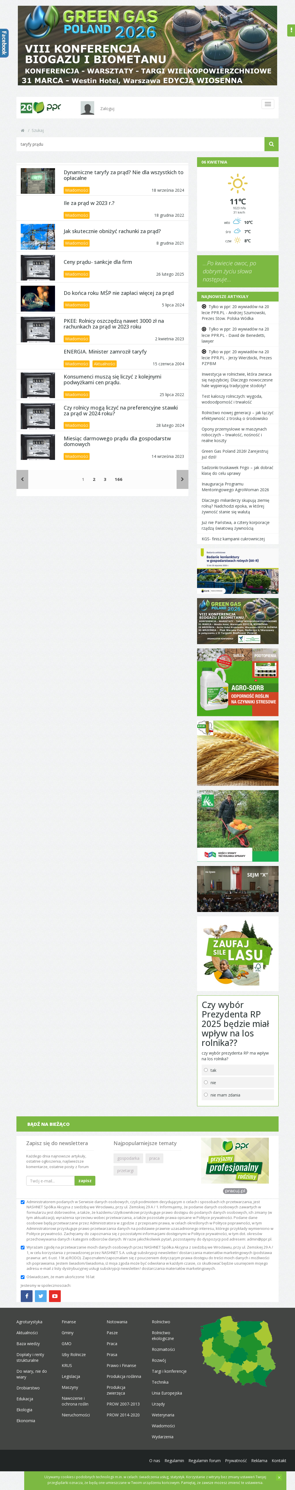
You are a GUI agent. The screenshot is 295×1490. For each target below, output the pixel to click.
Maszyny (70, 1387)
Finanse (69, 1321)
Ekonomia (25, 1420)
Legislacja (71, 1376)
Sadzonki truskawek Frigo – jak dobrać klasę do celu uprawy (237, 470)
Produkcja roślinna (124, 1376)
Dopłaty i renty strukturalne (30, 1357)
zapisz (85, 1180)
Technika (160, 1382)
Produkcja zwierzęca (116, 1390)
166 (118, 479)
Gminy (67, 1332)
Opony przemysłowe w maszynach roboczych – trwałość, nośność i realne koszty (234, 434)
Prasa (112, 1354)
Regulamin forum (204, 1460)
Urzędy (158, 1404)
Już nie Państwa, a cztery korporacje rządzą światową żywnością (236, 525)
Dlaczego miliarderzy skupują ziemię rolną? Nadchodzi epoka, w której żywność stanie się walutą (235, 506)
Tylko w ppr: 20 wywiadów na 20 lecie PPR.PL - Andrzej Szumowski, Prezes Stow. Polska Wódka (235, 312)
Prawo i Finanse (121, 1365)
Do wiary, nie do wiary (31, 1374)
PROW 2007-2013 (123, 1404)
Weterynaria (163, 1415)
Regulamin (174, 1460)
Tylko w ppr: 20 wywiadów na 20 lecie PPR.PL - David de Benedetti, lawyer (235, 334)
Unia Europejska (167, 1393)
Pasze (112, 1332)
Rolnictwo (161, 1321)
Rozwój (159, 1360)
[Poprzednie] (22, 479)
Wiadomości (76, 190)
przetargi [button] (125, 1170)
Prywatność (236, 1460)
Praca (112, 1343)
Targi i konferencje (169, 1371)
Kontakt (279, 1460)
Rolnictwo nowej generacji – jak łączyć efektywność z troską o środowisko (238, 415)
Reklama (259, 1460)
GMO (66, 1343)
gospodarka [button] (128, 1158)
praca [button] (154, 1158)
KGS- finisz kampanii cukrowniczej (233, 539)
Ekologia (24, 1409)
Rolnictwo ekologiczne (163, 1335)
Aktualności (104, 363)
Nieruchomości (76, 1415)
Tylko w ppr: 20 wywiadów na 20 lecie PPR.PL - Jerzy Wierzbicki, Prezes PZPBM (237, 357)
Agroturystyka (29, 1321)
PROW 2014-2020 (123, 1415)
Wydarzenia (162, 1436)
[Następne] (182, 479)
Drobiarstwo (28, 1388)
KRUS (67, 1365)
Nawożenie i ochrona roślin (75, 1401)
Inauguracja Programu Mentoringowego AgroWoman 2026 (235, 486)
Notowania (117, 1321)
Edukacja (24, 1398)
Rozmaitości (163, 1349)
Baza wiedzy (28, 1343)
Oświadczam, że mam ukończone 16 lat (57, 1276)
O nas (154, 1460)
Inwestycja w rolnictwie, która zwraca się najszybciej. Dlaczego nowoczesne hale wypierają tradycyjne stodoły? (237, 379)
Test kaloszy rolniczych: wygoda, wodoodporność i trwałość (232, 399)
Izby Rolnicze (74, 1354)
